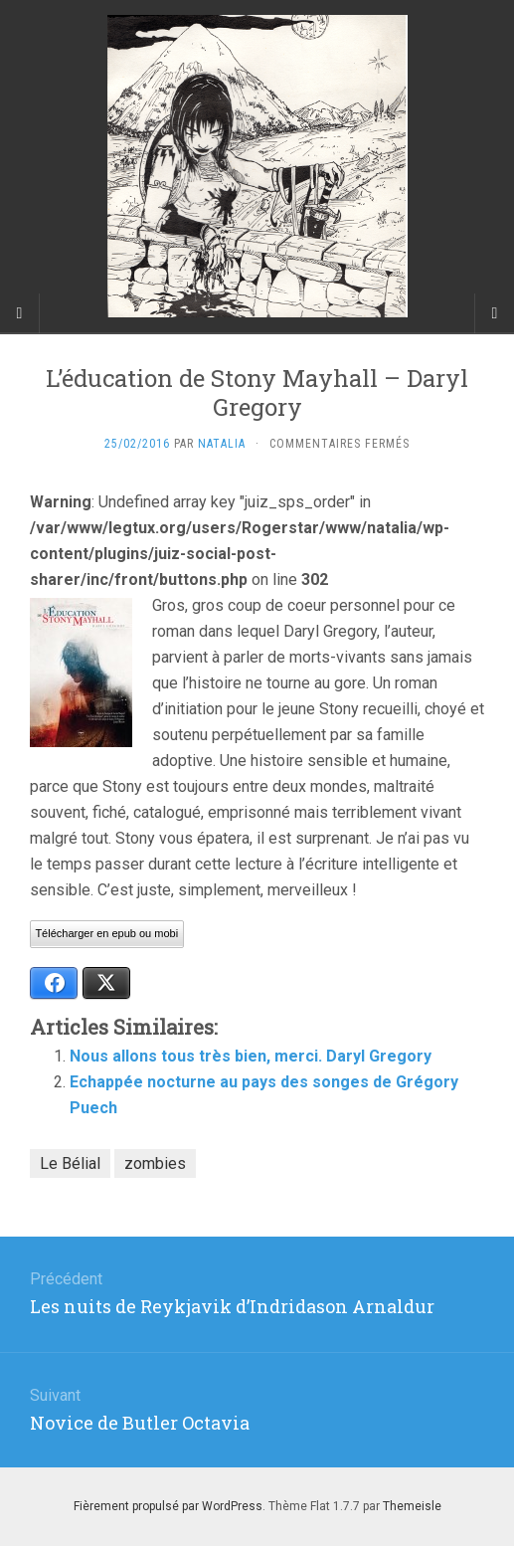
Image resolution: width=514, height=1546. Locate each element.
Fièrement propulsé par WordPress (168, 1506)
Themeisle (412, 1506)
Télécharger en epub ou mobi (106, 933)
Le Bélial (70, 1163)
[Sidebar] (20, 313)
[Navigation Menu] (494, 313)
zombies (155, 1163)
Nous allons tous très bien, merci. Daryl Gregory (250, 1056)
